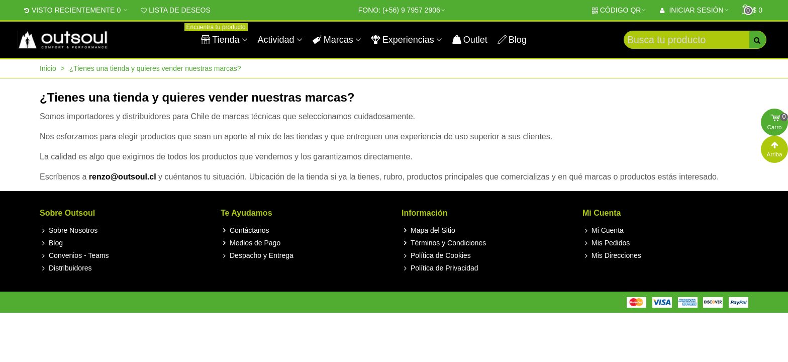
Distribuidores (66, 268)
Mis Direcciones (611, 255)
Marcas (333, 40)
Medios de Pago (250, 243)
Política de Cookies (436, 255)
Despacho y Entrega (257, 255)
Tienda (221, 35)
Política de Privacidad (440, 268)
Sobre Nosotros (68, 230)
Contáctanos (245, 230)
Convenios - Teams (74, 255)
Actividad (276, 40)
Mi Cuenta (603, 230)
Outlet (469, 40)
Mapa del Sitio (428, 230)
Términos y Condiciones (444, 243)
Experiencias (402, 40)
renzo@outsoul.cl (122, 176)
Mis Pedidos (606, 243)
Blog (512, 40)
